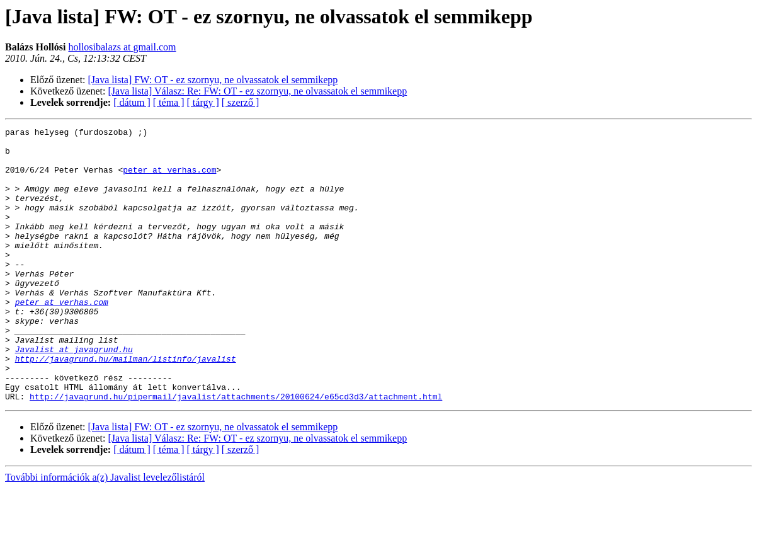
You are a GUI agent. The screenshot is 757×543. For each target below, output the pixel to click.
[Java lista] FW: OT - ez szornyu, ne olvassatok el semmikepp (213, 79)
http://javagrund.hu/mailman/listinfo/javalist (125, 405)
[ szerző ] (240, 102)
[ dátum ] (132, 102)
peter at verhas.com (169, 179)
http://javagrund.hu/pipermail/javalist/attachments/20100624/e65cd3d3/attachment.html (236, 451)
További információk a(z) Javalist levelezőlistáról (105, 532)
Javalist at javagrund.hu (74, 394)
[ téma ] (169, 102)
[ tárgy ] (203, 102)
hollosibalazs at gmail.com (122, 47)
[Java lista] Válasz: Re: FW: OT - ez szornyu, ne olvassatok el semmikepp (257, 91)
